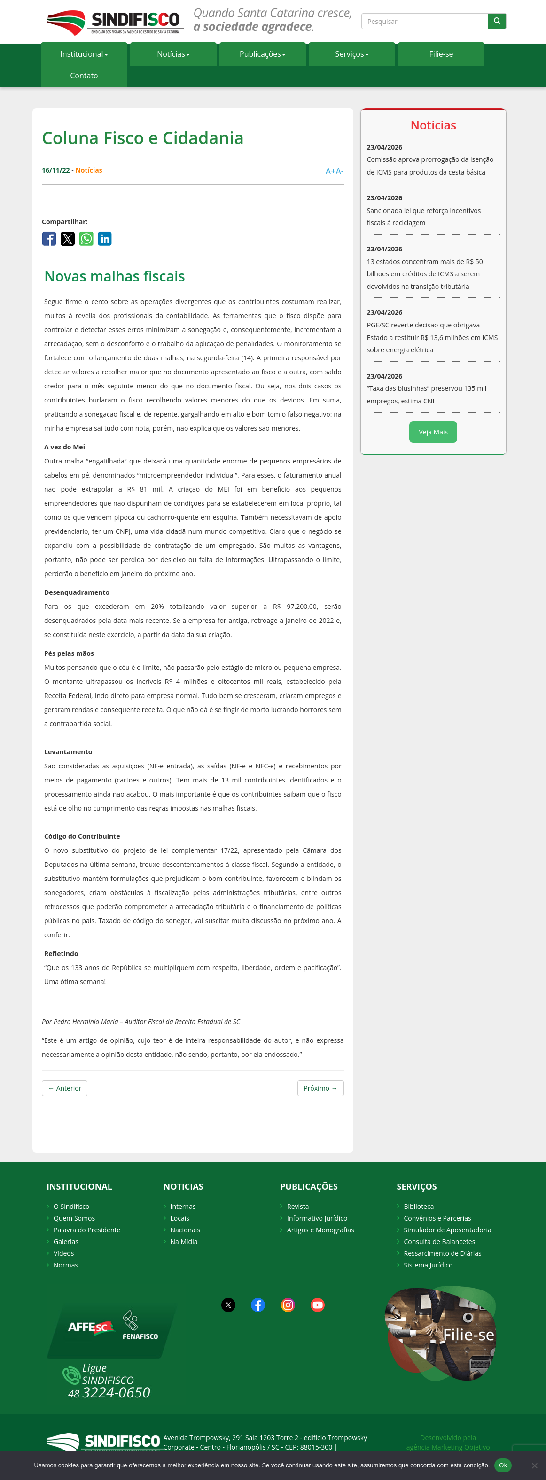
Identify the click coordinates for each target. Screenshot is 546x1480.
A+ (331, 170)
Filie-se (441, 54)
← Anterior (64, 1088)
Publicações (263, 54)
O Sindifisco (71, 1206)
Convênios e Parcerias (437, 1218)
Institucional (84, 54)
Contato (84, 75)
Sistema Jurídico (428, 1264)
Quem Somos (74, 1218)
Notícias (173, 54)
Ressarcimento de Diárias (443, 1253)
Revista (298, 1206)
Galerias (66, 1241)
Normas (66, 1264)
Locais (180, 1218)
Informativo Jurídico (317, 1218)
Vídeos (64, 1253)
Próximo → (320, 1088)
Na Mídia (184, 1241)
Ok (503, 1465)
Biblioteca (419, 1206)
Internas (183, 1206)
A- (339, 170)
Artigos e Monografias (320, 1229)
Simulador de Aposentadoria (447, 1229)
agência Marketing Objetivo (448, 1446)
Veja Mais (433, 431)
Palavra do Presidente (87, 1229)
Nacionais (186, 1229)
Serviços (351, 54)
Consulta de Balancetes (440, 1241)
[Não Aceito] (534, 1465)
